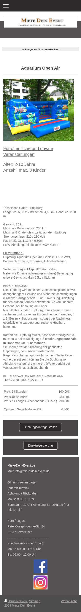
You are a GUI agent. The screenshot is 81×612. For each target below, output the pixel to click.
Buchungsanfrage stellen (40, 427)
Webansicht (69, 601)
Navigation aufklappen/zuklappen (40, 5)
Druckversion (15, 601)
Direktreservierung (40, 445)
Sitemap (34, 601)
